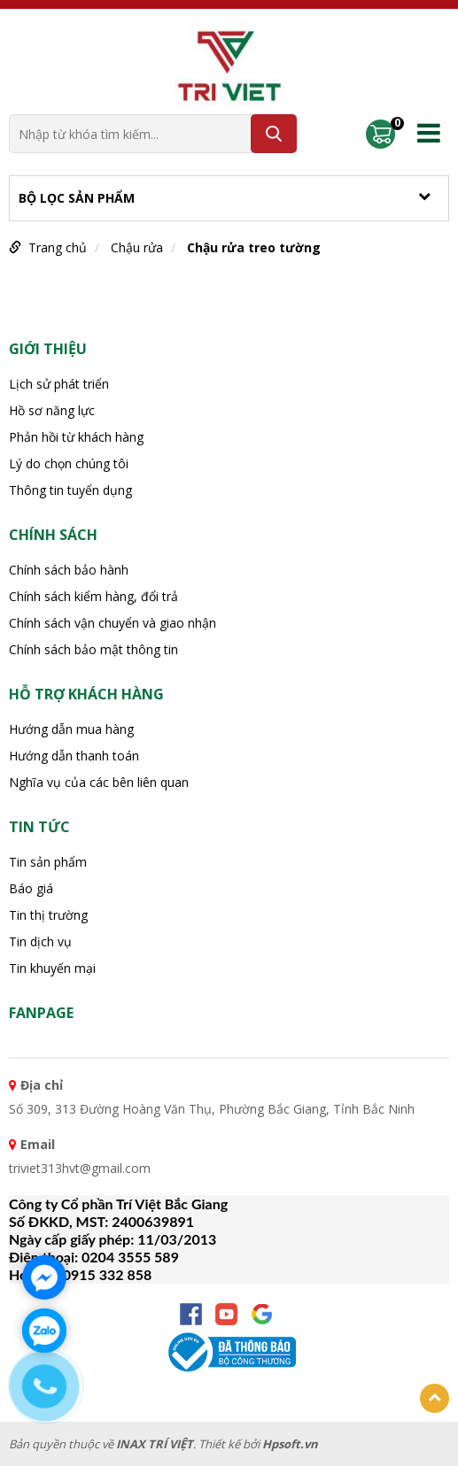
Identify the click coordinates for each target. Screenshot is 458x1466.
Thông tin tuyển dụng (70, 490)
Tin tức (39, 827)
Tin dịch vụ (40, 941)
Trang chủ (57, 247)
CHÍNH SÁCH (53, 534)
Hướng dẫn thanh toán (74, 755)
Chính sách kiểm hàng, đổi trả (93, 596)
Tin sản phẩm (48, 861)
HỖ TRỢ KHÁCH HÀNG (86, 694)
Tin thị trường (48, 915)
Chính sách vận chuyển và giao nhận (112, 622)
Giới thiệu (48, 349)
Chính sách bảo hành (68, 569)
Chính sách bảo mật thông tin (93, 649)
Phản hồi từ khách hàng (76, 436)
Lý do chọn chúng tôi (68, 463)
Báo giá (31, 888)
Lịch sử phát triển (59, 383)
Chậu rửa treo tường (254, 247)
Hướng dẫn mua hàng (71, 729)
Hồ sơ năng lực (52, 410)
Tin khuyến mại (52, 968)
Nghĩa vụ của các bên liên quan (99, 782)
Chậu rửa (137, 247)
